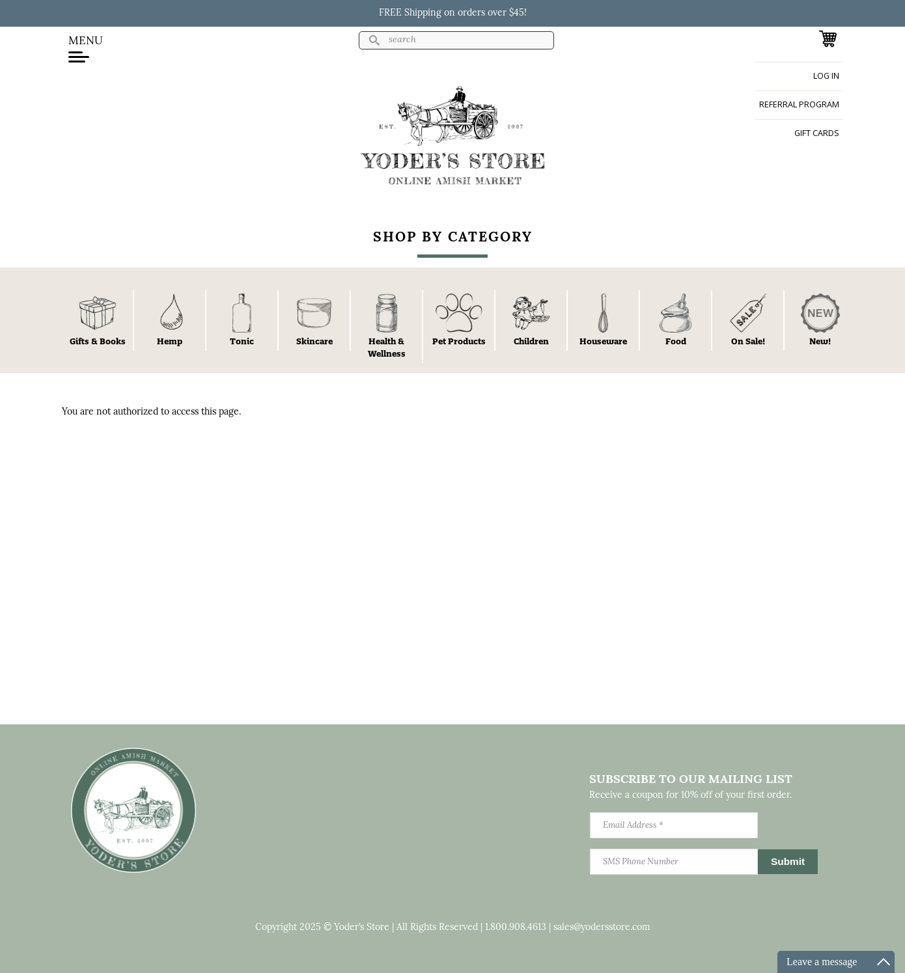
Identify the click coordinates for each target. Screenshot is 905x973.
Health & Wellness (387, 347)
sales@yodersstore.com (601, 928)
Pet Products (459, 341)
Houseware (603, 341)
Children (531, 341)
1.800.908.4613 (515, 928)
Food (675, 341)
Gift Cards (816, 133)
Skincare (314, 341)
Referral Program (799, 104)
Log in (826, 75)
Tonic (242, 341)
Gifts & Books (98, 341)
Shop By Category (453, 238)
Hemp (169, 341)
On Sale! (748, 341)
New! (820, 341)
